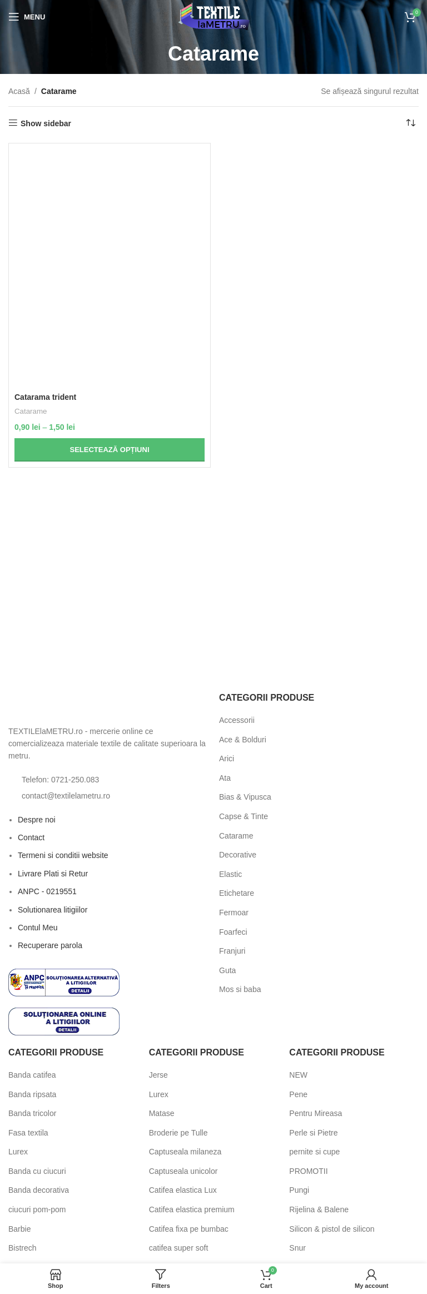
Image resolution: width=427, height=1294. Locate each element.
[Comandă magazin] (410, 123)
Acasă (19, 91)
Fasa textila (28, 1132)
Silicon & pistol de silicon (331, 1228)
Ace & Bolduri (242, 739)
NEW (298, 1074)
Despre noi (37, 819)
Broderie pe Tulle (178, 1132)
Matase (162, 1113)
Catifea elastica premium (192, 1209)
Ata (225, 778)
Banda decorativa (38, 1190)
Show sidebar (46, 123)
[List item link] (108, 780)
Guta (227, 970)
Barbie (19, 1228)
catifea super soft (178, 1247)
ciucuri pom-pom (37, 1209)
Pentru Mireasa (315, 1113)
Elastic (230, 874)
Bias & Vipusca (245, 796)
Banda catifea (32, 1074)
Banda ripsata (32, 1094)
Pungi (299, 1190)
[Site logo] (214, 16)
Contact (31, 837)
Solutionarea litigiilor (52, 909)
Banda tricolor (32, 1113)
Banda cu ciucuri (37, 1171)
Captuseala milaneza (185, 1151)
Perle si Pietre (313, 1132)
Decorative (237, 854)
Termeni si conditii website (63, 855)
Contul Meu (38, 927)
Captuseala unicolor (183, 1171)
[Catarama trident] (109, 268)
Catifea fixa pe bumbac (189, 1228)
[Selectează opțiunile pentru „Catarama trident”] (109, 450)
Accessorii (237, 720)
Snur (297, 1247)
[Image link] (69, 704)
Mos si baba (240, 989)
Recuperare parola (50, 945)
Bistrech (22, 1247)
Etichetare (236, 893)
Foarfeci (233, 932)
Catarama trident (45, 397)
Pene (298, 1094)
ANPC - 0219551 (47, 891)
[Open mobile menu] (27, 17)
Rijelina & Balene (319, 1209)
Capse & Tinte (243, 816)
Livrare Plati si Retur (53, 873)
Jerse (158, 1074)
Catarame (30, 411)
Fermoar (234, 912)
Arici (226, 758)
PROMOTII (308, 1171)
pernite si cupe (314, 1151)
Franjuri (232, 950)
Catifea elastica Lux (183, 1190)
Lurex (18, 1151)
